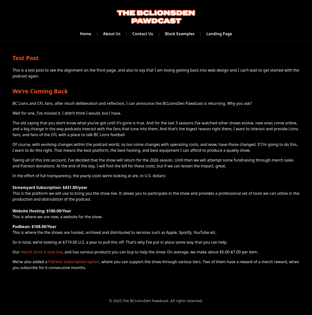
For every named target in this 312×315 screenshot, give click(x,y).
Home (85, 33)
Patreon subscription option (73, 261)
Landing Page (219, 33)
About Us (111, 33)
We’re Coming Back (40, 91)
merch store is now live (41, 252)
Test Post (25, 58)
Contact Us (142, 33)
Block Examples (180, 33)
